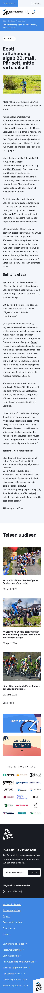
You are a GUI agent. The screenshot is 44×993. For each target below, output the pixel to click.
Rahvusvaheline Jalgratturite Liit (18, 962)
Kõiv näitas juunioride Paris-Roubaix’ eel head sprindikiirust (21, 687)
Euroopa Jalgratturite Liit (15, 967)
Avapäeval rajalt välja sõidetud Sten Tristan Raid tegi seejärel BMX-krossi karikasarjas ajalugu (21, 635)
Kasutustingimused (12, 904)
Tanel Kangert (26, 364)
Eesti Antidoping (11, 956)
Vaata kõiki (8, 703)
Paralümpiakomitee (12, 950)
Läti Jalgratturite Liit (12, 973)
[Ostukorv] (33, 12)
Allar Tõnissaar (14, 169)
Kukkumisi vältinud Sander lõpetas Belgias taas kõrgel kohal (20, 581)
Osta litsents (9, 928)
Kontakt (6, 934)
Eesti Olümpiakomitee (13, 944)
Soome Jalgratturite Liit (14, 985)
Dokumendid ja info (12, 922)
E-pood (6, 916)
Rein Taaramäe (10, 364)
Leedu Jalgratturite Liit (14, 979)
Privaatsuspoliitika (11, 910)
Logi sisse (35, 3)
